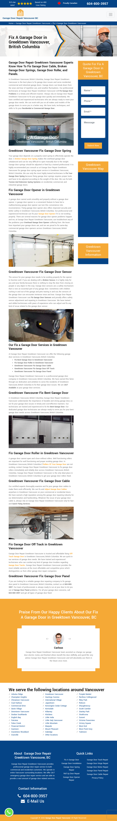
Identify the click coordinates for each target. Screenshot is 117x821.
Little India (49, 717)
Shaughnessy (84, 706)
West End (83, 726)
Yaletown (83, 732)
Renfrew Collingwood (87, 697)
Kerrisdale (49, 708)
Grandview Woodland (20, 732)
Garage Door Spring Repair (72, 768)
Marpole (48, 726)
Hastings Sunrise (52, 697)
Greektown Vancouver (54, 694)
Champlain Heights (19, 697)
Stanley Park (84, 711)
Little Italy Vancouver (54, 720)
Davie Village (16, 708)
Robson (82, 703)
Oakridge (48, 732)
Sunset (82, 717)
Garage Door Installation (71, 763)
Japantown (49, 703)
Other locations (51, 735)
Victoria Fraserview (87, 720)
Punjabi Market (85, 694)
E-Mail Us (35, 801)
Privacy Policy (97, 778)
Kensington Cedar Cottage (56, 706)
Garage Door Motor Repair (97, 767)
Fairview (14, 720)
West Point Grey (85, 729)
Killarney (48, 711)
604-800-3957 (97, 3)
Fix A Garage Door (71, 759)
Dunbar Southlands (19, 714)
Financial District (18, 726)
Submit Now (93, 145)
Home (11, 23)
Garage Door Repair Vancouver (58, 818)
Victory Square (85, 723)
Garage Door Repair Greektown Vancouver (33, 23)
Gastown (15, 729)
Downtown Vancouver (20, 711)
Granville (14, 735)
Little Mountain (51, 723)
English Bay (16, 717)
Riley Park (83, 700)
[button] (49, 638)
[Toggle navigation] (111, 14)
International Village (53, 700)
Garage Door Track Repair (97, 759)
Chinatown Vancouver (20, 700)
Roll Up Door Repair (72, 773)
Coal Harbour (16, 703)
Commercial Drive (18, 706)
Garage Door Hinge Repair (97, 763)
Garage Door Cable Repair (97, 774)
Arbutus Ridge (17, 694)
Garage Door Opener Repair (71, 778)
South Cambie (85, 708)
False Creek (16, 723)
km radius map (93, 204)
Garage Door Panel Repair (97, 770)
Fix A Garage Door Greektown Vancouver (69, 23)
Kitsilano (48, 714)
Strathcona (83, 714)
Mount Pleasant (51, 729)
